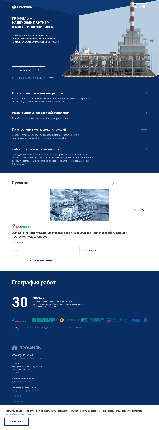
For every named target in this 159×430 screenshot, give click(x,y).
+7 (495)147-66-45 (22, 355)
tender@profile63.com (24, 387)
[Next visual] (143, 210)
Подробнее (17, 242)
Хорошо (16, 422)
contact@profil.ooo (23, 378)
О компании (28, 70)
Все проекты (41, 260)
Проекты (17, 401)
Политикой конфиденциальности (19, 414)
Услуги (16, 396)
